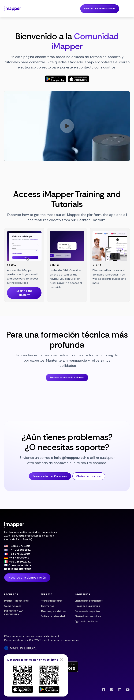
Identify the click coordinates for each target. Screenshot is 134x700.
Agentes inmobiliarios (86, 621)
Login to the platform (24, 292)
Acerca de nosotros (51, 600)
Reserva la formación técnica (67, 377)
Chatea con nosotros (88, 476)
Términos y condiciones (53, 611)
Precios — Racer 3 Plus (16, 600)
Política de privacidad (53, 616)
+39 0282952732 (20, 561)
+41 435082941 (19, 557)
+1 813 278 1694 (19, 546)
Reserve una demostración (99, 8)
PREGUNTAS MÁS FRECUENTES (13, 613)
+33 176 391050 (19, 554)
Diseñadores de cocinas (88, 616)
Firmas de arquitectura (87, 605)
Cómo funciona (12, 605)
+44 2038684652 (20, 550)
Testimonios (47, 605)
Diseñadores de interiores (89, 600)
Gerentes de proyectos (87, 611)
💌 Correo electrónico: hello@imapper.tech (19, 567)
